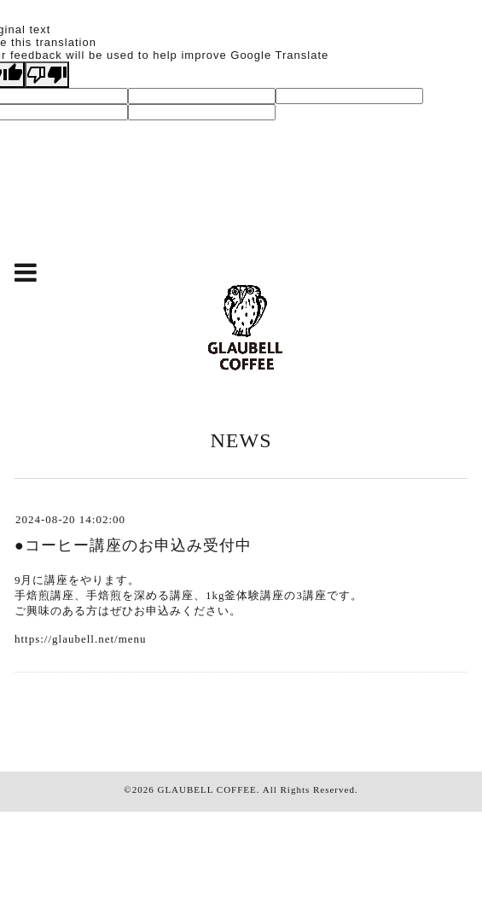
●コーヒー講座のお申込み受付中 (133, 545)
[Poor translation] (47, 74)
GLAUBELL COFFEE (206, 789)
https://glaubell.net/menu (81, 638)
